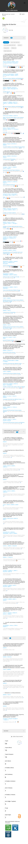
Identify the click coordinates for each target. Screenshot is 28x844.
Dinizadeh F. (5, 263)
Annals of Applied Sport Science (9, 265)
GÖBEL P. (6, 361)
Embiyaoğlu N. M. (14, 88)
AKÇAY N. (5, 360)
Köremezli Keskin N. (8, 63)
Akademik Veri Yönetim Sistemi (8, 14)
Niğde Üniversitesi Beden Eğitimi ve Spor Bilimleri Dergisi (13, 118)
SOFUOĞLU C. (14, 143)
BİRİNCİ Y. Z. (5, 396)
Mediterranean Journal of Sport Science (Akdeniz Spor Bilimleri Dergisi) (13, 300)
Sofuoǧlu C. (5, 167)
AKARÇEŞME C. (6, 275)
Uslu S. (4, 338)
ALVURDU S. (5, 250)
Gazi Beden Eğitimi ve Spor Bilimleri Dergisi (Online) (14, 147)
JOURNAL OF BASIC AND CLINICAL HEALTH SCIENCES (14, 386)
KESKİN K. (13, 61)
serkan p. (12, 625)
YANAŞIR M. (14, 545)
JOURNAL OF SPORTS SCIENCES (9, 213)
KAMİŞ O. (5, 208)
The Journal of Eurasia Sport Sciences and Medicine (13, 422)
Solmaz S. (11, 236)
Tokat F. (14, 337)
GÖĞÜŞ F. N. (10, 181)
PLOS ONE (5, 132)
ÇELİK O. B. (15, 102)
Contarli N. (5, 223)
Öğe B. (8, 88)
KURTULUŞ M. (6, 115)
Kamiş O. (5, 128)
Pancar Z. (5, 88)
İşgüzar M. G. (5, 337)
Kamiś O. (5, 168)
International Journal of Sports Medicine (11, 170)
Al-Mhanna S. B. (12, 238)
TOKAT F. (16, 287)
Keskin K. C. (10, 419)
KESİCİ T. (4, 385)
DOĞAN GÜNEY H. (11, 360)
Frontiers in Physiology (8, 66)
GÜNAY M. (15, 115)
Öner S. (13, 195)
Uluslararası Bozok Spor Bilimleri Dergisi (11, 373)
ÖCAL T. (10, 396)
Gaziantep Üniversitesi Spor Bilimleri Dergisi (12, 363)
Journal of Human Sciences (8, 340)
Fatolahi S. (16, 261)
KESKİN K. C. (5, 557)
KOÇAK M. (5, 571)
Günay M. (9, 420)
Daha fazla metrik (17, 736)
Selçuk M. (6, 195)
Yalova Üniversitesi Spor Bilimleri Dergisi (11, 290)
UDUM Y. (14, 250)
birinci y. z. (5, 614)
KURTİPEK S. (7, 75)
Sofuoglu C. (15, 223)
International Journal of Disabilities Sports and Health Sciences (12, 253)
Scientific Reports (6, 91)
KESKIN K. (5, 145)
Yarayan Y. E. (5, 74)
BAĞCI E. (11, 275)
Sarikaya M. (9, 87)
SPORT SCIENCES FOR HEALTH (9, 184)
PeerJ (4, 197)
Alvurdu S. (5, 419)
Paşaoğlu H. (5, 718)
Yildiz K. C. (14, 209)
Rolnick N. (9, 61)
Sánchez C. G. (10, 129)
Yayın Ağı (7, 30)
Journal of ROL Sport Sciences (9, 352)
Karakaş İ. (12, 273)
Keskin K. (10, 337)
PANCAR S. (5, 408)
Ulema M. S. (14, 87)
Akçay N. (5, 61)
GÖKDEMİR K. (9, 385)
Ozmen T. (13, 222)
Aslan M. (15, 103)
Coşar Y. (4, 504)
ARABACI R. (14, 612)
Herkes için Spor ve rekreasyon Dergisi (11, 276)
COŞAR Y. (5, 465)
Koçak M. (5, 420)
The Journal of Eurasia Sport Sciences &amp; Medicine (12, 411)
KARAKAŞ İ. (12, 532)
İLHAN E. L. (5, 545)
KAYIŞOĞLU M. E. (6, 532)
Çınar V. (10, 195)
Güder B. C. (5, 103)
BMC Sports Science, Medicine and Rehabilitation (13, 78)
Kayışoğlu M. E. (6, 273)
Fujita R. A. (10, 167)
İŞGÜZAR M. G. (6, 287)
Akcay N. (6, 209)
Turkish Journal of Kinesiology (9, 159)
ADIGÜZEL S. (5, 288)
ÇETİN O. (14, 585)
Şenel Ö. (14, 419)
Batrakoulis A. (12, 74)
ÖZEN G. (16, 625)
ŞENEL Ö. (15, 570)
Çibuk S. (4, 87)
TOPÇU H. (14, 396)
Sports (4, 241)
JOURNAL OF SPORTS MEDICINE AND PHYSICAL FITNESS (12, 227)
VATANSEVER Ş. (6, 625)
